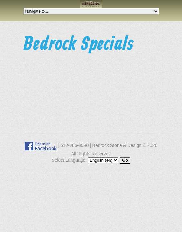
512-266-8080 (75, 145)
